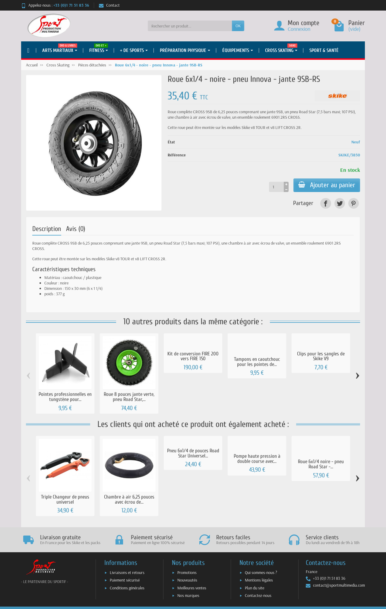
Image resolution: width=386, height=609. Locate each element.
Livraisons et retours (127, 572)
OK (238, 25)
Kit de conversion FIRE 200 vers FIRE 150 (193, 356)
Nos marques (188, 595)
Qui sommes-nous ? (261, 572)
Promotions (187, 572)
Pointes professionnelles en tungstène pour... (65, 396)
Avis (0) (75, 229)
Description (46, 229)
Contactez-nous (258, 595)
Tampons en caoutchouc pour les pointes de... (257, 361)
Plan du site (254, 588)
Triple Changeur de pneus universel (65, 499)
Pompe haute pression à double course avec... (257, 458)
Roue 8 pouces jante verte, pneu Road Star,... (129, 396)
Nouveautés (187, 580)
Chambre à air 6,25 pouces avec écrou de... (129, 499)
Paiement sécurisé (125, 580)
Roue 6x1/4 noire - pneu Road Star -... (321, 464)
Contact (109, 5)
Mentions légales (259, 580)
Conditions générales (127, 588)
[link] (325, 203)
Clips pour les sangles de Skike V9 (321, 356)
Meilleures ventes (191, 588)
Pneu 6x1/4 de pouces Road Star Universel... (193, 453)
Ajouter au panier (326, 185)
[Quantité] (276, 187)
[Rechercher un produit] (190, 26)
